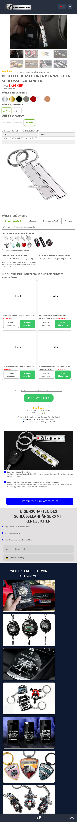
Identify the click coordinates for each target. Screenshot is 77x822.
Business (7, 122)
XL (16, 111)
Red (33, 99)
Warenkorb (21, 816)
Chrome (5, 99)
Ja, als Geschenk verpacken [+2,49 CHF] (55, 259)
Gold (12, 99)
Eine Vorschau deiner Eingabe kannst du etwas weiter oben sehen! (41, 391)
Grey (26, 99)
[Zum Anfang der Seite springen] (71, 817)
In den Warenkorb (38, 397)
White (40, 99)
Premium (29, 122)
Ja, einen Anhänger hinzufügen (15, 250)
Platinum (19, 99)
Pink (47, 99)
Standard (18, 122)
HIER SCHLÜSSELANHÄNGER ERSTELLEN (40, 501)
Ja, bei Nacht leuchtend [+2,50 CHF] (17, 259)
